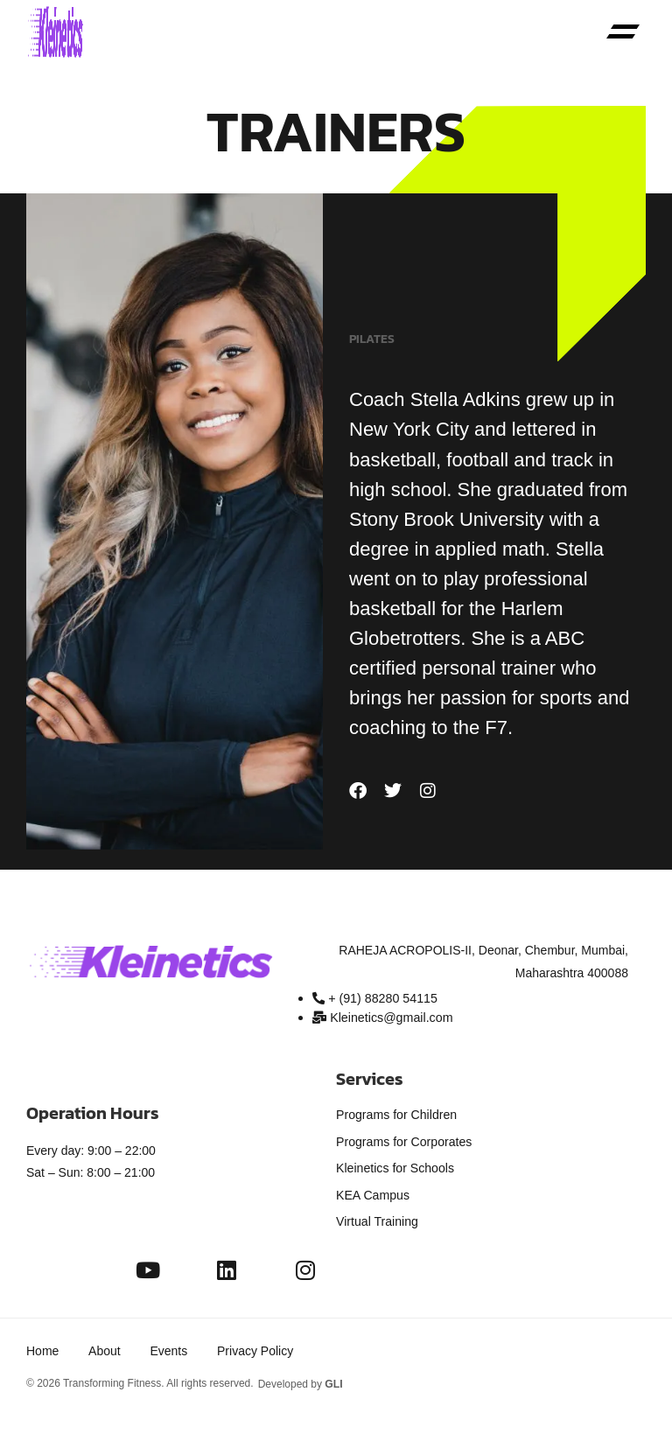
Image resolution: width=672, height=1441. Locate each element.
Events (171, 1348)
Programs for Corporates (403, 1141)
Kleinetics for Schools (394, 1167)
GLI (333, 1381)
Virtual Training (376, 1220)
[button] (623, 33)
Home (42, 1348)
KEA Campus (372, 1193)
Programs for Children (396, 1115)
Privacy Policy (258, 1348)
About (105, 1348)
